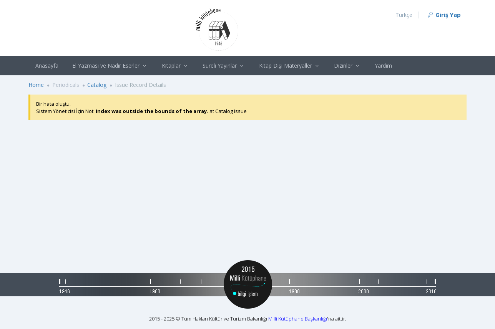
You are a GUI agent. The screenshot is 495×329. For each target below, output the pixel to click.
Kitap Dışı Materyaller (290, 65)
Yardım (383, 65)
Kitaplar (175, 65)
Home (36, 84)
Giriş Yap (444, 14)
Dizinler (347, 65)
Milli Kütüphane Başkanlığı (297, 318)
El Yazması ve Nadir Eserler (110, 65)
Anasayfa (46, 65)
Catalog (96, 84)
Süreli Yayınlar (224, 65)
